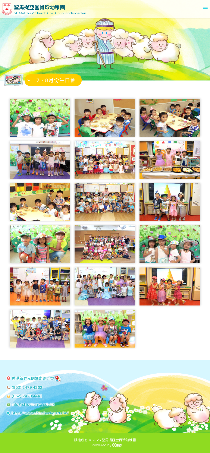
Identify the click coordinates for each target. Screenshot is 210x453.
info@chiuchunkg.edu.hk (33, 404)
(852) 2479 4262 (27, 387)
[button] (54, 81)
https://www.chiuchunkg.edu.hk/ (40, 413)
